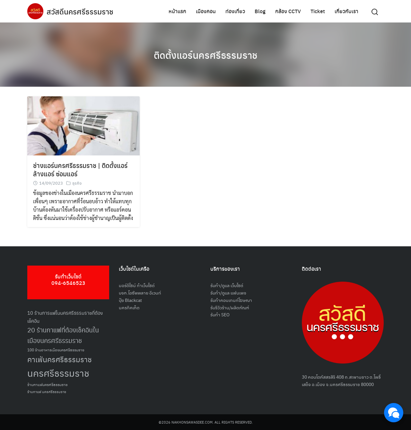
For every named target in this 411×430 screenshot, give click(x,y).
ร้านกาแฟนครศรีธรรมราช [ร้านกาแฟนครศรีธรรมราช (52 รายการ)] (47, 384)
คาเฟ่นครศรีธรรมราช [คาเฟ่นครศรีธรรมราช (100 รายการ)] (59, 359)
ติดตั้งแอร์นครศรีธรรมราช (205, 54)
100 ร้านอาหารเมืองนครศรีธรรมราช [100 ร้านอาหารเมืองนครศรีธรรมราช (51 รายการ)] (55, 349)
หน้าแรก (177, 11)
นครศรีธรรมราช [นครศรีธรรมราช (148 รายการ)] (58, 372)
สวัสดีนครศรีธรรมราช (81, 11)
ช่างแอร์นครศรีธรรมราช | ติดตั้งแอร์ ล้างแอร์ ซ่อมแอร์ (80, 169)
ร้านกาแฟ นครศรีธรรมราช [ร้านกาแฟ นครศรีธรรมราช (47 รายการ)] (46, 391)
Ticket (317, 11)
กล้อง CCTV (288, 11)
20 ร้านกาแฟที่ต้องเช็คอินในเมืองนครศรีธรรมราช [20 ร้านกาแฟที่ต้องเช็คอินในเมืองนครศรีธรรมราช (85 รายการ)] (63, 335)
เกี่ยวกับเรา (346, 11)
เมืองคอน (206, 11)
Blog (260, 11)
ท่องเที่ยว (235, 11)
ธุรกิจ (77, 183)
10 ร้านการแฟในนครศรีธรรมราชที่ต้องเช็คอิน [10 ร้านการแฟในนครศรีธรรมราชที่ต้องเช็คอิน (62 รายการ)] (65, 316)
